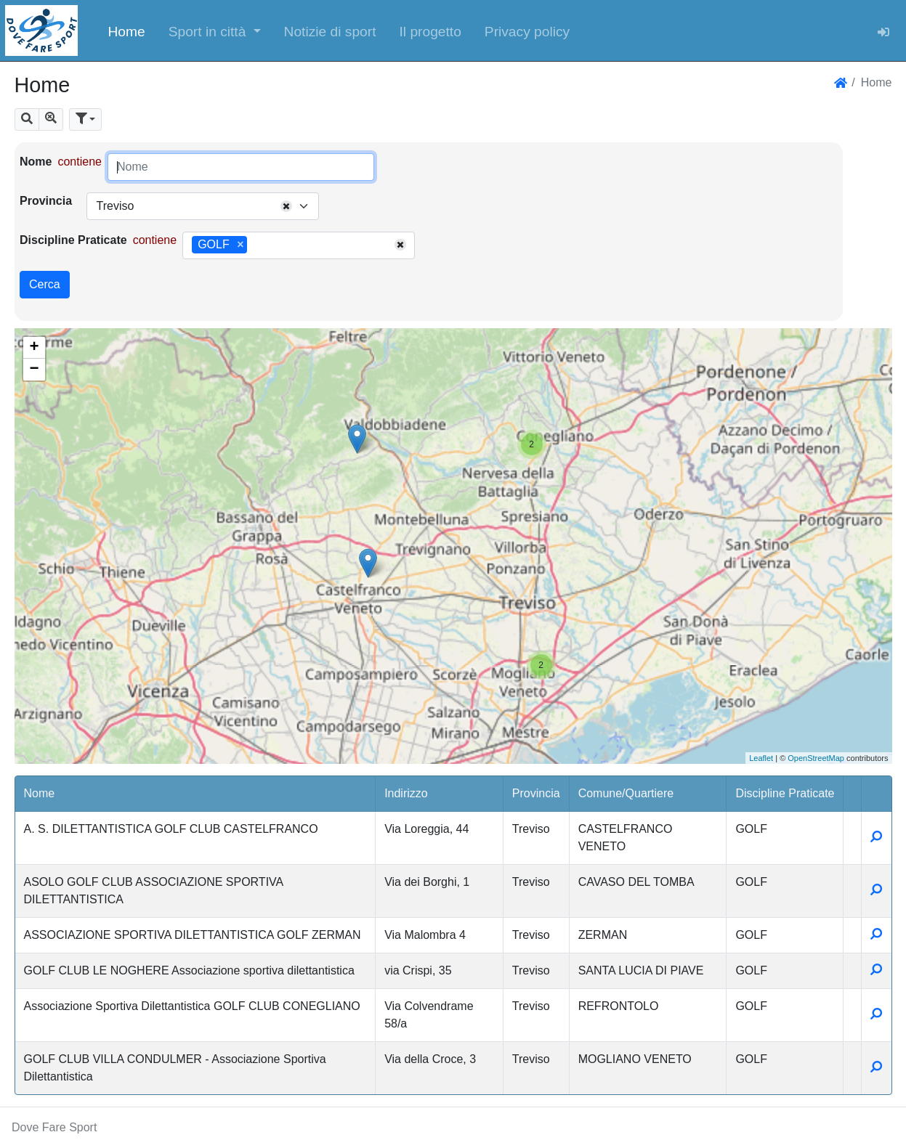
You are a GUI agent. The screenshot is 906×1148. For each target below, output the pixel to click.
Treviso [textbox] (115, 206)
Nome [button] (39, 793)
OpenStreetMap (816, 758)
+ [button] (34, 348)
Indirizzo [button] (406, 793)
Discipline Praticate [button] (784, 793)
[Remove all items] (286, 206)
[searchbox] (255, 245)
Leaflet (761, 758)
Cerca (44, 284)
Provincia (46, 201)
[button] (214, 30)
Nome (36, 161)
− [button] (34, 369)
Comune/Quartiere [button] (626, 793)
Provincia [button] (536, 793)
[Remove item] (240, 244)
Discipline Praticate (73, 240)
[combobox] (202, 206)
